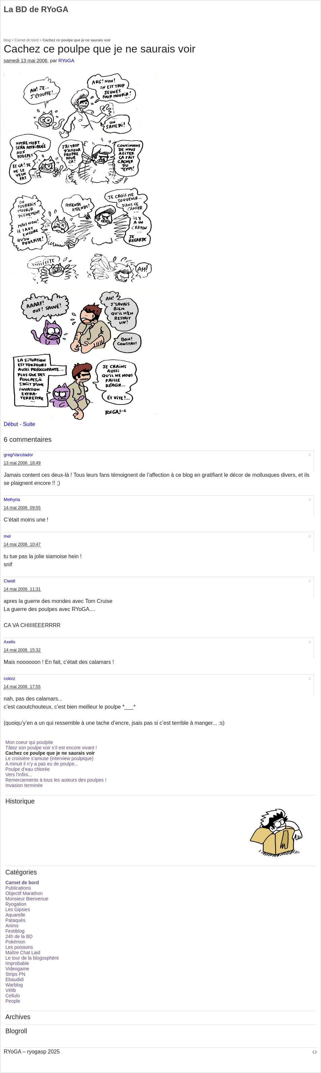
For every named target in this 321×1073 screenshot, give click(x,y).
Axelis (9, 641)
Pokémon (15, 941)
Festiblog (15, 931)
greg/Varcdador (18, 454)
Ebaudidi (14, 979)
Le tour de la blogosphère (32, 958)
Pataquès (15, 920)
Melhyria (12, 499)
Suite (29, 424)
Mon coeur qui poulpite (29, 742)
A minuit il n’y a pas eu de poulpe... (41, 763)
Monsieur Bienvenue (27, 898)
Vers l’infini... (18, 774)
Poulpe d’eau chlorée (27, 769)
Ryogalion (15, 904)
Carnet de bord (26, 40)
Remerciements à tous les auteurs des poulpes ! (55, 780)
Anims (12, 925)
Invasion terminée (24, 785)
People (12, 1001)
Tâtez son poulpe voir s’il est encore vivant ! (51, 747)
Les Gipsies (17, 909)
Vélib (10, 990)
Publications (18, 888)
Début (11, 424)
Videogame (17, 968)
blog (7, 40)
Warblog (14, 985)
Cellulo (12, 995)
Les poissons (19, 947)
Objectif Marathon (24, 893)
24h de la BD (19, 936)
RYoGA (66, 60)
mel (7, 536)
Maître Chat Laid (22, 952)
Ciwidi (9, 580)
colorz (9, 678)
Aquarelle (15, 915)
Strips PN (15, 974)
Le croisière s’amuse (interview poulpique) (49, 758)
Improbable (17, 963)
